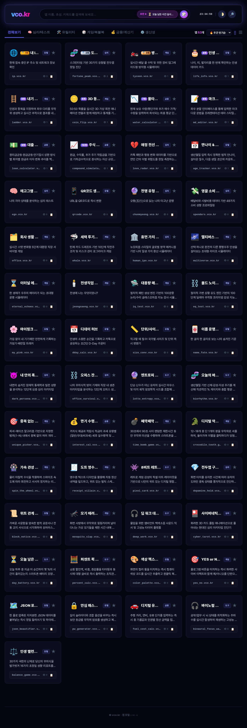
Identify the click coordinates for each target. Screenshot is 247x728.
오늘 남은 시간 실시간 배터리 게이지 (161, 14)
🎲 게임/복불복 (93, 32)
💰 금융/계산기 (122, 32)
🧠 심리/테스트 (39, 32)
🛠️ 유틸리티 (66, 32)
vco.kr (20, 14)
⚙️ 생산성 (147, 32)
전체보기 (14, 32)
